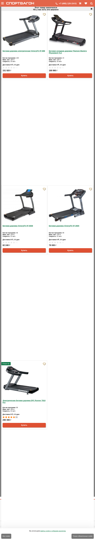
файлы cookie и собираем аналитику (53, 531)
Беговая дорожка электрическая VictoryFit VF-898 (24, 51)
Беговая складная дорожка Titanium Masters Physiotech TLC (68, 52)
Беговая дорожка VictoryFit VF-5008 (18, 226)
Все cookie (6, 536)
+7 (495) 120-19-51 (68, 3)
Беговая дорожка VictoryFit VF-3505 (64, 226)
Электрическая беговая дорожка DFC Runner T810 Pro (24, 401)
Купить (24, 76)
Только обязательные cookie (82, 536)
